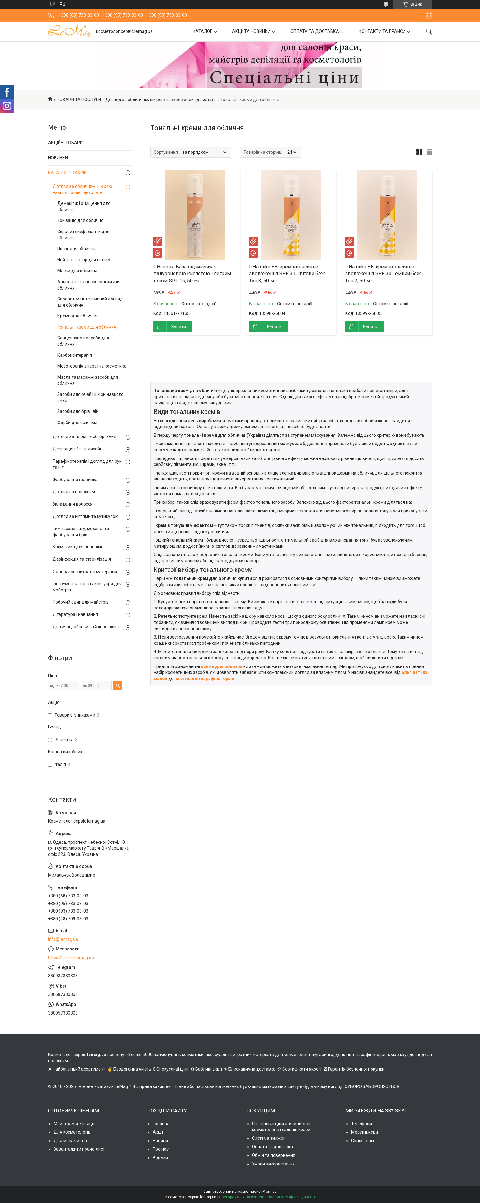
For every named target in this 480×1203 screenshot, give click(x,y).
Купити (178, 326)
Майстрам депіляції (74, 1123)
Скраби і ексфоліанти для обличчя (83, 234)
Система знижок (268, 1138)
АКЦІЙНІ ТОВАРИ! (66, 142)
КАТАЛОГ (202, 31)
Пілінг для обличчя (76, 248)
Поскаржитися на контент (242, 1197)
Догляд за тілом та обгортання (84, 436)
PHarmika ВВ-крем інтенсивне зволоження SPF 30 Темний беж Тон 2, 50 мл (383, 274)
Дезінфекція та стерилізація (82, 559)
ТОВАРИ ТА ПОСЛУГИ (79, 99)
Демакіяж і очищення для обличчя (84, 206)
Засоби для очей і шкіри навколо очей (90, 397)
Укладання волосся (73, 504)
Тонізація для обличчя (80, 220)
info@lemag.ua (63, 939)
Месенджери (364, 1132)
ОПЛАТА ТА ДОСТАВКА (314, 31)
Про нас (161, 1149)
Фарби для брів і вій (77, 422)
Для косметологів (72, 1132)
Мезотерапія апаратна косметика (91, 366)
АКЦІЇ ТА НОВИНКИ (251, 31)
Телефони (361, 1123)
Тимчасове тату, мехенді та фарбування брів (81, 531)
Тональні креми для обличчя (86, 327)
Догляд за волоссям (74, 491)
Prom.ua (269, 1191)
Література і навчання (75, 614)
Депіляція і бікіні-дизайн (78, 448)
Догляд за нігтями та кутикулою (86, 516)
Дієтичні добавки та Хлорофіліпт (86, 626)
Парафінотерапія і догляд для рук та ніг (87, 464)
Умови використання (273, 1163)
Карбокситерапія (74, 355)
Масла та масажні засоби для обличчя (87, 380)
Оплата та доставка (272, 1146)
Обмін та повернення (273, 1155)
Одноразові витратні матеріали (85, 571)
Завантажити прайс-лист (79, 1149)
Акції (158, 1132)
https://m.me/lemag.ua (71, 957)
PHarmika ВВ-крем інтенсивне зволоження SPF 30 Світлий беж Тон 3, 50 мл (287, 274)
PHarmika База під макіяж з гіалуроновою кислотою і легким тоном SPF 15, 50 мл (192, 274)
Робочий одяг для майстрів (81, 601)
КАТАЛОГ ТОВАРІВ (67, 172)
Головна (161, 1123)
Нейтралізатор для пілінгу (83, 259)
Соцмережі (362, 1140)
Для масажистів (70, 1140)
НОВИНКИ (58, 157)
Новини (160, 1140)
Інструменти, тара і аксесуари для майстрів (87, 586)
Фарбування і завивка (75, 479)
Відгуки (160, 1157)
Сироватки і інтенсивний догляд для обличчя (90, 301)
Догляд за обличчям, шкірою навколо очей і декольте (160, 99)
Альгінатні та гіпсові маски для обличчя (89, 284)
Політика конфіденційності (291, 1197)
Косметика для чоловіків (78, 546)
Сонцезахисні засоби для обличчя (83, 341)
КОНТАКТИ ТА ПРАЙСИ (382, 31)
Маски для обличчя (77, 270)
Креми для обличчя (77, 315)
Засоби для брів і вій (78, 411)
